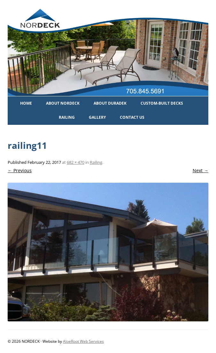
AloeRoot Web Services (83, 341)
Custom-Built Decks (162, 103)
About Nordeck (63, 103)
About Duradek (110, 103)
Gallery (97, 117)
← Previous (20, 170)
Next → (200, 170)
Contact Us (132, 117)
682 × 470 (75, 162)
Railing (67, 117)
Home (26, 103)
